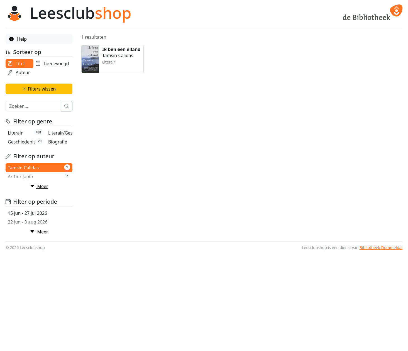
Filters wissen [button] (39, 98)
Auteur (19, 72)
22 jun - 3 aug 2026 (28, 284)
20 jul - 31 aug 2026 (28, 320)
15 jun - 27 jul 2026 (27, 275)
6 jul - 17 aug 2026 (27, 302)
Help (18, 39)
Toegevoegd (24, 81)
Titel (16, 63)
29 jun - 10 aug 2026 (29, 293)
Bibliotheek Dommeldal (381, 345)
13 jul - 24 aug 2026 (28, 311)
